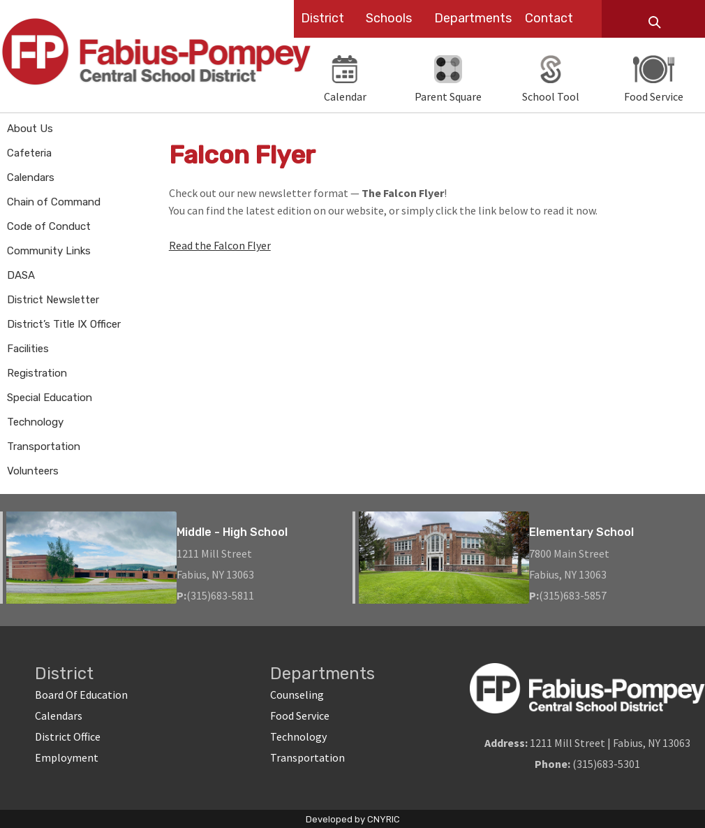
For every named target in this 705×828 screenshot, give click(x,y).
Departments (473, 18)
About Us (30, 128)
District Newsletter (53, 299)
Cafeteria (29, 153)
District (322, 18)
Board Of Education (81, 695)
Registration (37, 373)
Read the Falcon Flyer (220, 245)
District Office (68, 736)
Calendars (30, 177)
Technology (35, 422)
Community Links (49, 251)
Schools (389, 18)
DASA (21, 275)
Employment (66, 757)
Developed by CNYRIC (353, 819)
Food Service (299, 715)
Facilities (28, 348)
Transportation (43, 446)
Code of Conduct (49, 226)
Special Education (49, 397)
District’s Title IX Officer (64, 324)
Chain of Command (54, 202)
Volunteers (33, 471)
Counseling (297, 695)
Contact (549, 18)
